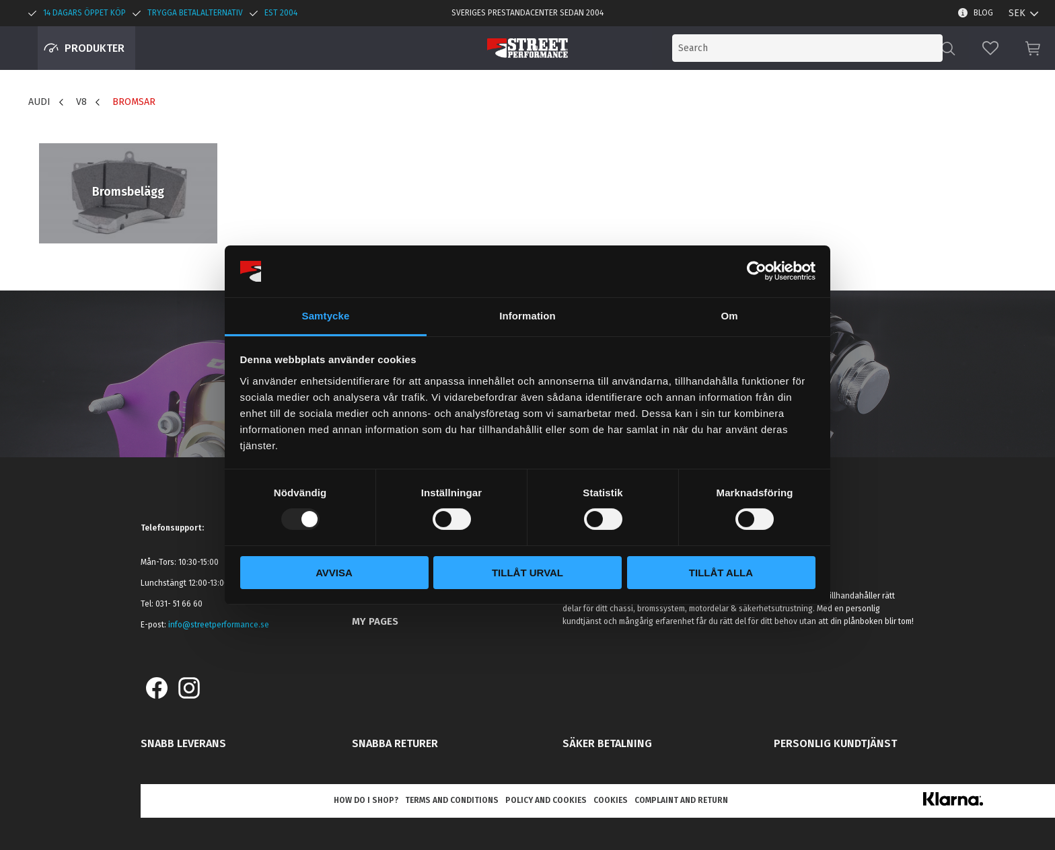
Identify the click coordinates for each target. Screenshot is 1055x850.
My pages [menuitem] (375, 621)
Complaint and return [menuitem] (681, 800)
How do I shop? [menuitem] (366, 800)
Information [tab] (527, 315)
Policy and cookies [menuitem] (546, 800)
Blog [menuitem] (983, 12)
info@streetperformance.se (218, 624)
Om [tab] (729, 315)
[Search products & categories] (831, 48)
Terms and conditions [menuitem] (452, 800)
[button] (990, 48)
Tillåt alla (721, 572)
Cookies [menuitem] (610, 800)
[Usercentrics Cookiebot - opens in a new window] (756, 271)
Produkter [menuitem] (94, 48)
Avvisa (334, 572)
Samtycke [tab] (326, 315)
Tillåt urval (527, 572)
